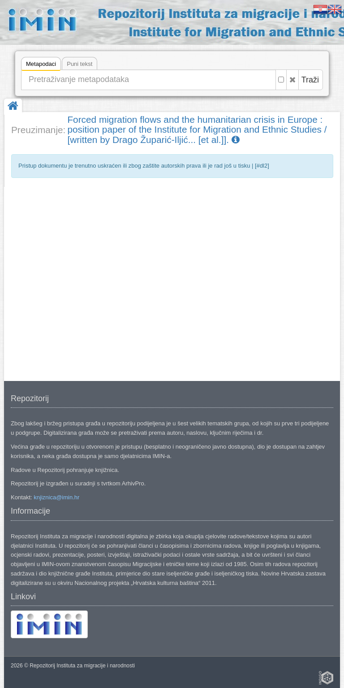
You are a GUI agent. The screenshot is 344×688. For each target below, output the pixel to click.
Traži (310, 79)
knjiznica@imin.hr (56, 497)
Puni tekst (79, 64)
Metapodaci (41, 65)
